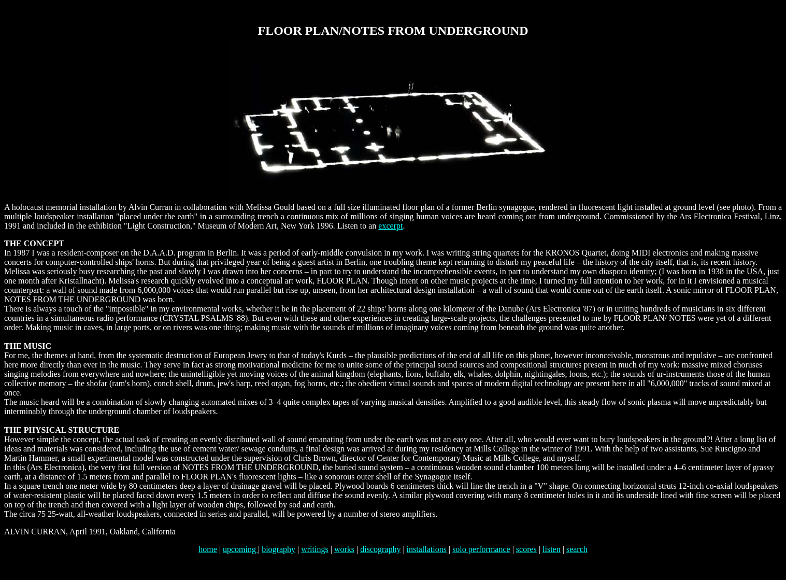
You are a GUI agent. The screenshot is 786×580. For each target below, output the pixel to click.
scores (526, 549)
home (207, 549)
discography (380, 549)
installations (427, 549)
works (344, 549)
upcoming (240, 549)
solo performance (481, 549)
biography (278, 549)
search (577, 549)
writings (314, 549)
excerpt (390, 225)
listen (551, 549)
